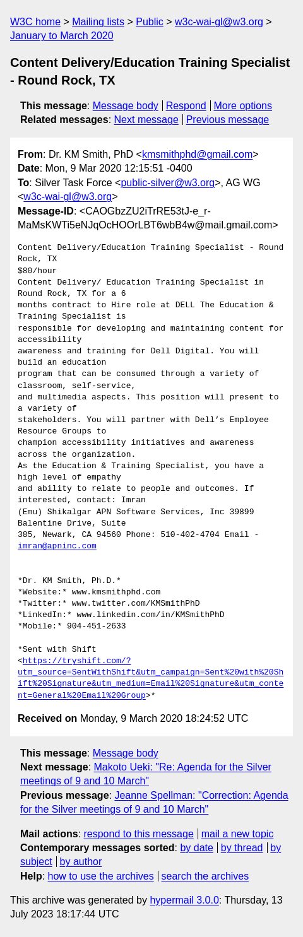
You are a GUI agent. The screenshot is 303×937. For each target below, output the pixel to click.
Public (149, 21)
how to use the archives (101, 876)
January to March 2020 (62, 35)
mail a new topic (237, 833)
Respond (186, 105)
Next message (146, 119)
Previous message (228, 119)
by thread (242, 847)
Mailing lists (98, 21)
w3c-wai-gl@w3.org (219, 21)
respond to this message (138, 833)
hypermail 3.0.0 (184, 900)
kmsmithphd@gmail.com (197, 154)
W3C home (35, 21)
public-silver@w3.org (168, 182)
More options (243, 105)
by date (196, 847)
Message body (125, 105)
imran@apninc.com (57, 546)
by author (81, 861)
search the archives (205, 876)
